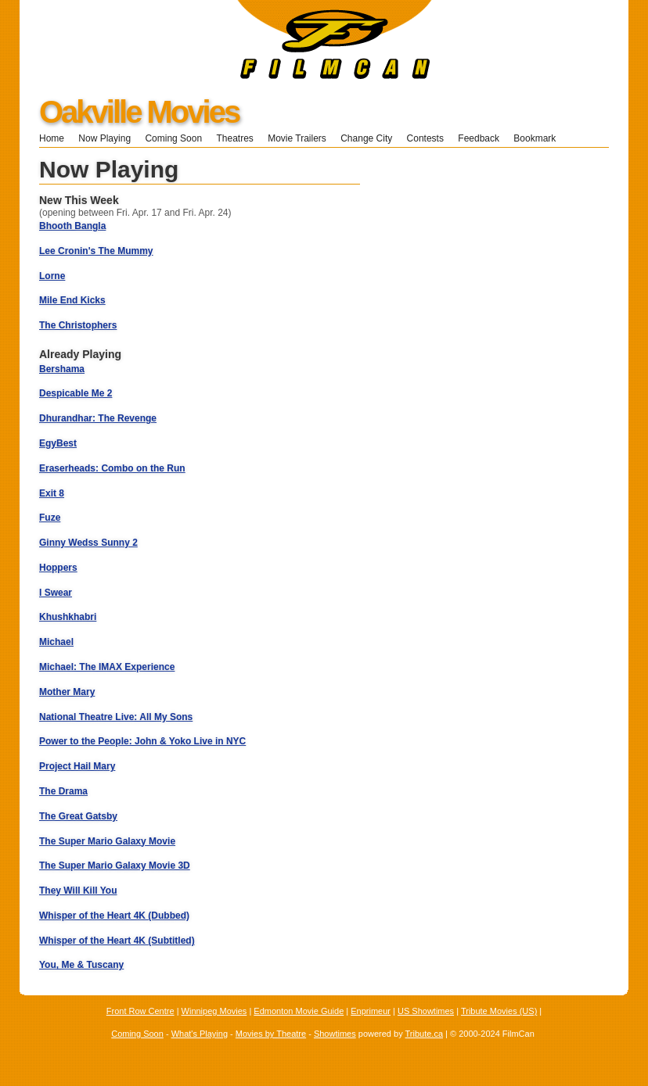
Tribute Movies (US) (499, 1011)
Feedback (478, 138)
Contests (425, 138)
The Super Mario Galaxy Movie (107, 841)
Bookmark (539, 138)
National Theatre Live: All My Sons (116, 716)
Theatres (234, 138)
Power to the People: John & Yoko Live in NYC (142, 741)
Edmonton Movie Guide (299, 1011)
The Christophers (78, 325)
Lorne (52, 276)
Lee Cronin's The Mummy (96, 251)
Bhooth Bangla (72, 225)
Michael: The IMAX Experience (107, 666)
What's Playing (199, 1033)
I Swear (55, 592)
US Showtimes (426, 1011)
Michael (56, 641)
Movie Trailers (297, 138)
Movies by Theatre (271, 1033)
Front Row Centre (140, 1011)
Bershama (62, 369)
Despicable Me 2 (75, 393)
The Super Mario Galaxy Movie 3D (114, 865)
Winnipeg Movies (214, 1011)
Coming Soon (173, 138)
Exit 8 (51, 493)
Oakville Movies (139, 112)
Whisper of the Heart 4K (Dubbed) (114, 915)
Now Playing (104, 138)
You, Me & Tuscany (81, 964)
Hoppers (58, 567)
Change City (366, 138)
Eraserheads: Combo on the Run (112, 468)
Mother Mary (67, 691)
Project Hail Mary (77, 766)
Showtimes (335, 1033)
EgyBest (58, 443)
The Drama (63, 791)
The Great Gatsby (78, 816)
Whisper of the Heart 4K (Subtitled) (117, 940)
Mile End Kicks (72, 300)
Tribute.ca (424, 1033)
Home (51, 138)
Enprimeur (371, 1011)
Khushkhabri (67, 616)
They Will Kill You (78, 890)
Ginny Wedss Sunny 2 (88, 542)
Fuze (49, 517)
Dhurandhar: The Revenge (98, 418)
